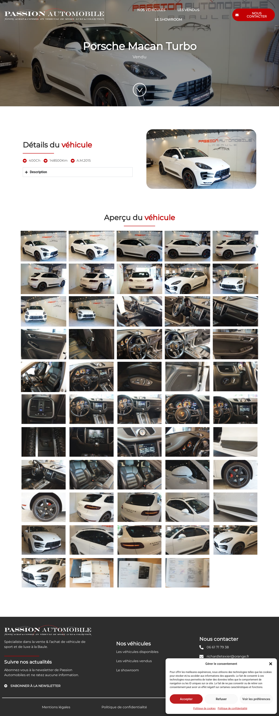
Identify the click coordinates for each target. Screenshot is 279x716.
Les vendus (188, 10)
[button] (271, 664)
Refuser (221, 699)
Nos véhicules (151, 10)
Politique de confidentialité (232, 708)
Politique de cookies (204, 708)
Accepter (186, 699)
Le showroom (168, 20)
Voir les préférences (256, 699)
